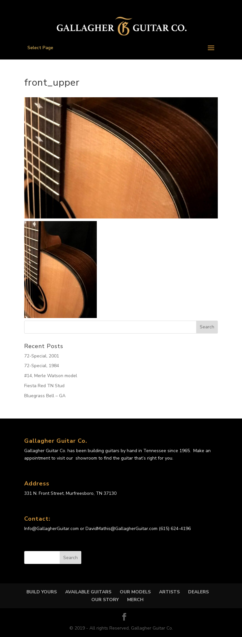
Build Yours (41, 592)
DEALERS (198, 592)
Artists (169, 592)
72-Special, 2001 (41, 356)
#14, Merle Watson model (50, 376)
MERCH (135, 600)
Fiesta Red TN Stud (44, 386)
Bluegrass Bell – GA (45, 396)
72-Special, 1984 (41, 366)
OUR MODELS (135, 592)
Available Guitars (88, 592)
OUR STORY (105, 600)
